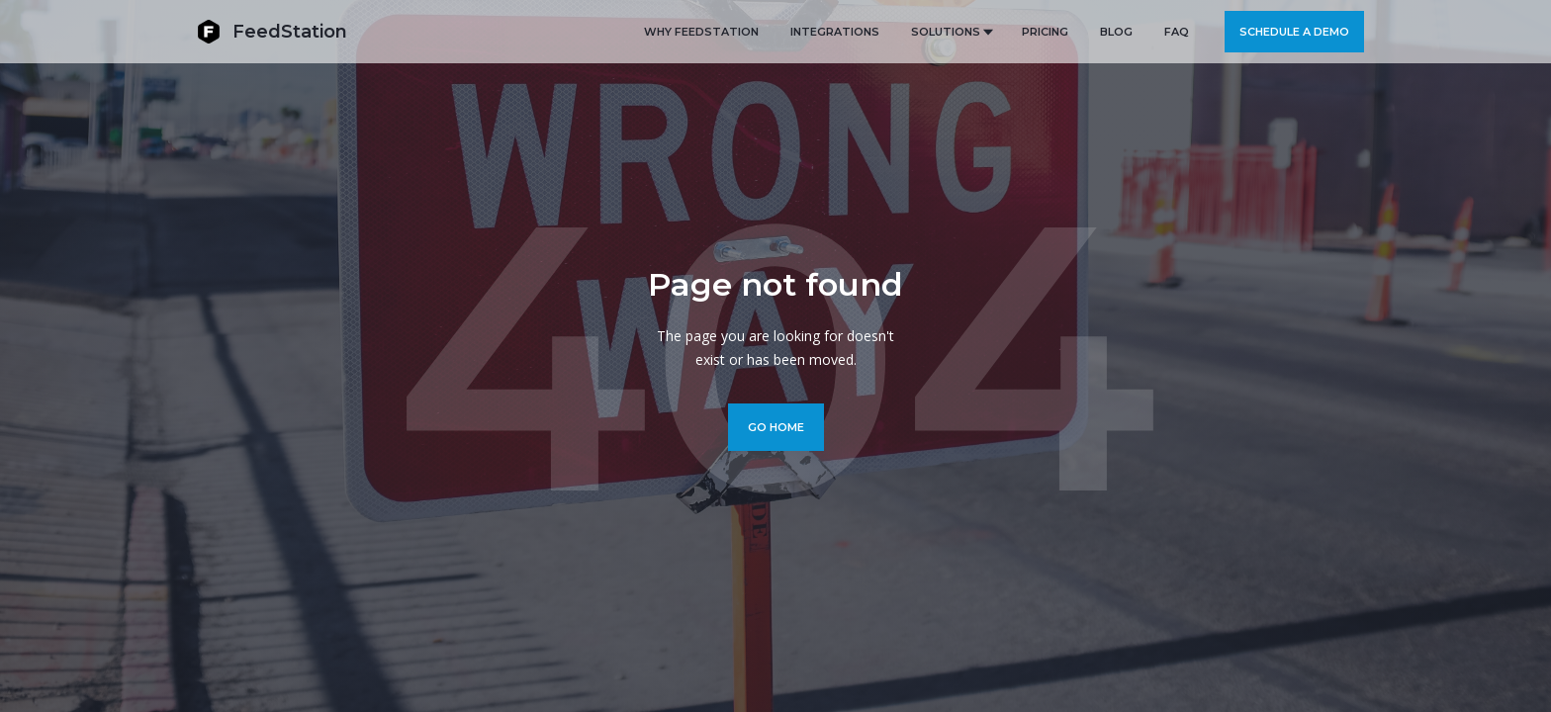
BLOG (1116, 32)
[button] (950, 31)
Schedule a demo (1294, 32)
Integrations (834, 32)
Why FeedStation (701, 32)
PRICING (1045, 32)
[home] (272, 31)
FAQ (1176, 32)
